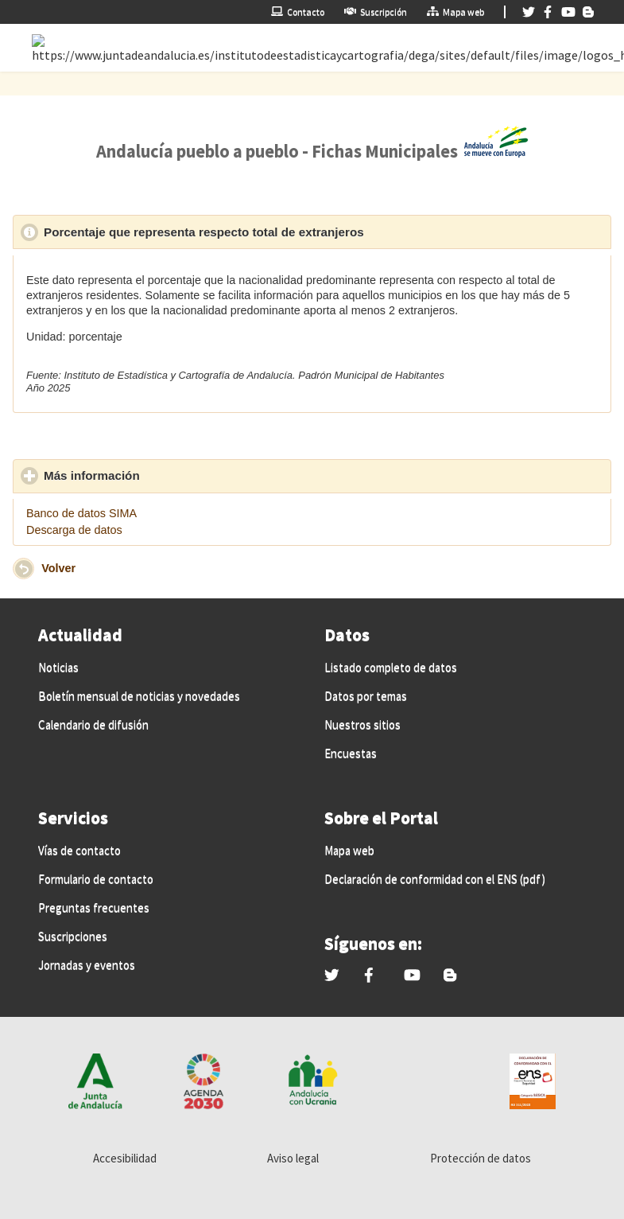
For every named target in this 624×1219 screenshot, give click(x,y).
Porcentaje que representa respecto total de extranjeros (277, 231)
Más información (165, 475)
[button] (23, 568)
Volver (58, 568)
